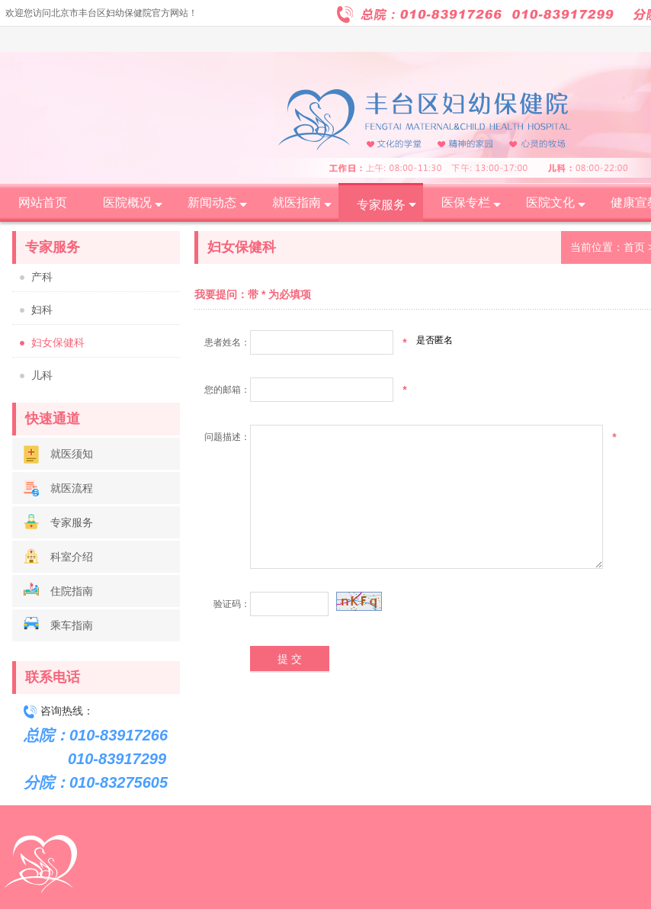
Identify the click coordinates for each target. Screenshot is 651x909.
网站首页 (42, 202)
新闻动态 (212, 202)
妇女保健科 (58, 343)
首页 (634, 247)
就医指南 (296, 202)
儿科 (42, 375)
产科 (42, 277)
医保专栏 (465, 202)
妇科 (42, 310)
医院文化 (550, 202)
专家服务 (381, 204)
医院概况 (127, 202)
